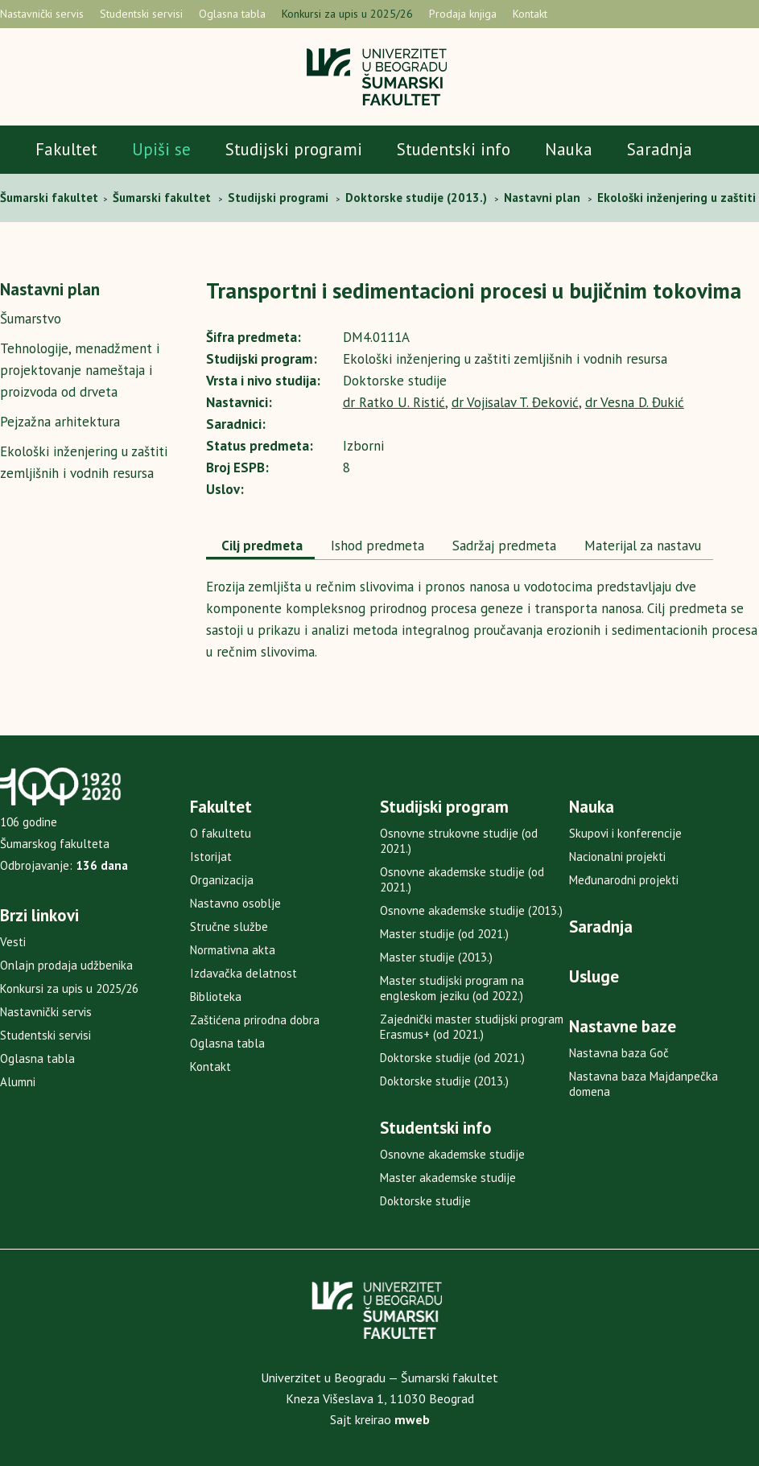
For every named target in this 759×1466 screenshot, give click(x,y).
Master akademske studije (448, 1177)
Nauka (568, 149)
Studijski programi (293, 149)
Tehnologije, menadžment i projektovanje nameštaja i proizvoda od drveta (79, 370)
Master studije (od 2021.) (444, 933)
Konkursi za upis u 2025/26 (347, 13)
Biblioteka (215, 996)
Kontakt (530, 13)
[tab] (260, 547)
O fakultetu (220, 833)
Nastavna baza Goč (619, 1052)
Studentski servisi (141, 13)
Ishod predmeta (375, 545)
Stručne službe (229, 926)
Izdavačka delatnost (243, 973)
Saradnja (659, 149)
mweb (412, 1419)
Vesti (13, 941)
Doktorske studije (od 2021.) (452, 1057)
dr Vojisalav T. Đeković (515, 402)
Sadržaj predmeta (502, 545)
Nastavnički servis (42, 13)
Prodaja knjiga (463, 13)
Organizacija (222, 879)
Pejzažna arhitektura (60, 421)
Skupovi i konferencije (625, 833)
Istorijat (211, 856)
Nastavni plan (50, 289)
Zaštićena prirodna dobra (255, 1019)
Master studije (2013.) (436, 957)
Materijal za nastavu (640, 545)
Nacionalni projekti (617, 856)
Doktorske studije (425, 1201)
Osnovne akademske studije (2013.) (471, 910)
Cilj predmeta (260, 545)
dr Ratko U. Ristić (394, 402)
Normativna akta (232, 949)
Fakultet (66, 149)
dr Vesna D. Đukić (634, 402)
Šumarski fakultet (50, 197)
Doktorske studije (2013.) (444, 1081)
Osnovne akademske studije (452, 1154)
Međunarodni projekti (624, 879)
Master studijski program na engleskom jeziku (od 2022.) (452, 988)
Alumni (17, 1081)
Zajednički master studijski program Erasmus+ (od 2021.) (471, 1026)
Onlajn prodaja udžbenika (66, 965)
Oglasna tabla (232, 13)
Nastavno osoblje (235, 903)
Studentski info (453, 149)
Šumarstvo (30, 318)
